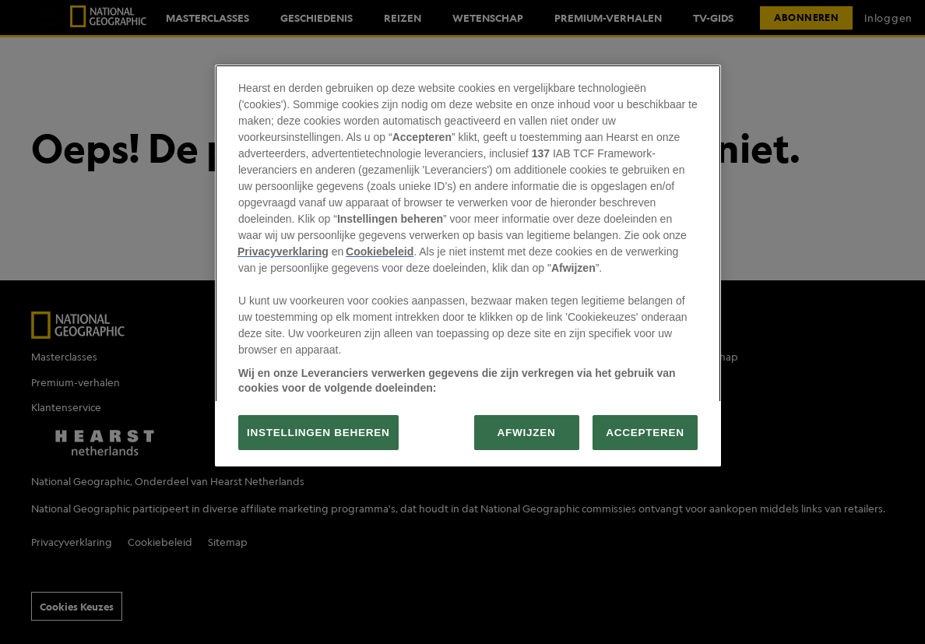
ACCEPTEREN (645, 432)
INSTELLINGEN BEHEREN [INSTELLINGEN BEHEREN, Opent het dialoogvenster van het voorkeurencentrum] (318, 432)
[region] (468, 265)
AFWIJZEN (527, 432)
